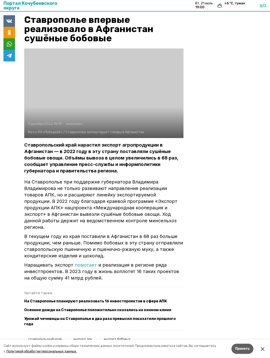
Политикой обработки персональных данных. (41, 351)
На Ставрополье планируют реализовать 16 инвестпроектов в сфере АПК (95, 301)
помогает (86, 265)
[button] (103, 93)
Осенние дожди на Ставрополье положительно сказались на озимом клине (97, 310)
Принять (242, 349)
